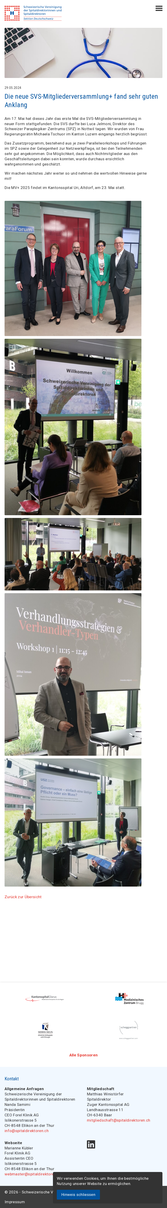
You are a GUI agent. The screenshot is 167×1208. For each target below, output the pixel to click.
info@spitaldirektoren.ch (27, 1130)
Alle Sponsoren (83, 1055)
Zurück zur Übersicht (23, 897)
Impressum (15, 1202)
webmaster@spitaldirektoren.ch (33, 1174)
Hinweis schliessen (78, 1194)
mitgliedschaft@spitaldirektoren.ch (118, 1120)
